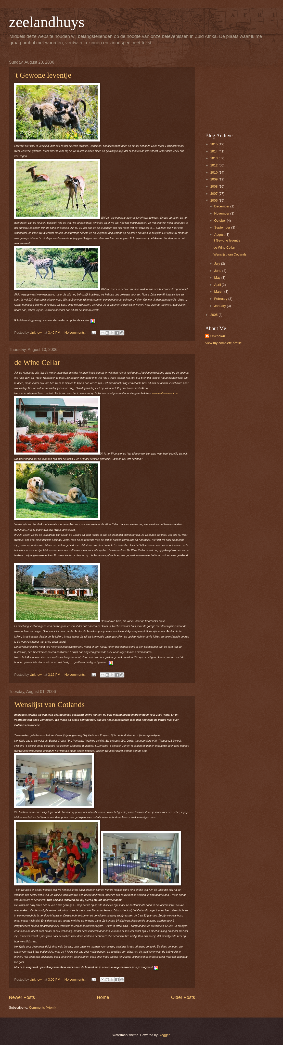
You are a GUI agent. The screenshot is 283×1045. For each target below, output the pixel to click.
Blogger (164, 1035)
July (217, 263)
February (221, 299)
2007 (214, 193)
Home (103, 997)
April (218, 285)
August (219, 234)
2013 (214, 158)
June (218, 271)
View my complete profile (223, 343)
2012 (214, 165)
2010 (214, 172)
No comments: (76, 332)
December (222, 206)
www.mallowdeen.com (165, 393)
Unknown (217, 336)
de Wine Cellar (37, 362)
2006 (214, 200)
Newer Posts (22, 997)
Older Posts (183, 997)
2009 (214, 179)
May (217, 277)
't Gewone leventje (42, 75)
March (219, 291)
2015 (214, 144)
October (220, 220)
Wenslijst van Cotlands (49, 704)
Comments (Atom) (42, 1007)
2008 (214, 186)
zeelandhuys (47, 21)
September (222, 227)
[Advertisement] (237, 92)
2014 (214, 151)
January (220, 306)
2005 (214, 315)
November (222, 213)
